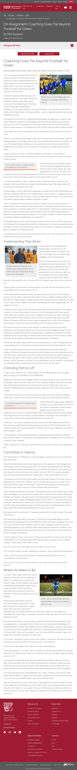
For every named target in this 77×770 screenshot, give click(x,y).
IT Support (31, 746)
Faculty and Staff (33, 714)
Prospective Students (34, 708)
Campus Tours (56, 711)
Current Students (33, 711)
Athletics (54, 714)
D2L (53, 746)
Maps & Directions (9, 727)
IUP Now (11, 15)
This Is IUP (57, 7)
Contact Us (7, 724)
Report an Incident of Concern (37, 752)
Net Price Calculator (45, 764)
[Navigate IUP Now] (39, 45)
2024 (27, 15)
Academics (40, 6)
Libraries (54, 717)
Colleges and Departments (60, 721)
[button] (70, 7)
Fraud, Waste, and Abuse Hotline (14, 764)
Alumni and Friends (34, 717)
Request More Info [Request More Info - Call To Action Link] (27, 54)
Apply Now (55, 708)
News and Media (33, 724)
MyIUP (54, 740)
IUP (5, 15)
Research (49, 6)
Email (53, 743)
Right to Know (57, 764)
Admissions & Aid (27, 7)
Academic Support (34, 740)
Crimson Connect (57, 749)
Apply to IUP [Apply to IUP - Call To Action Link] (49, 54)
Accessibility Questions (35, 755)
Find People (55, 724)
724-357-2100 (12, 720)
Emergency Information (35, 749)
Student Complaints (31, 764)
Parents (30, 721)
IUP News (20, 15)
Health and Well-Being (35, 743)
